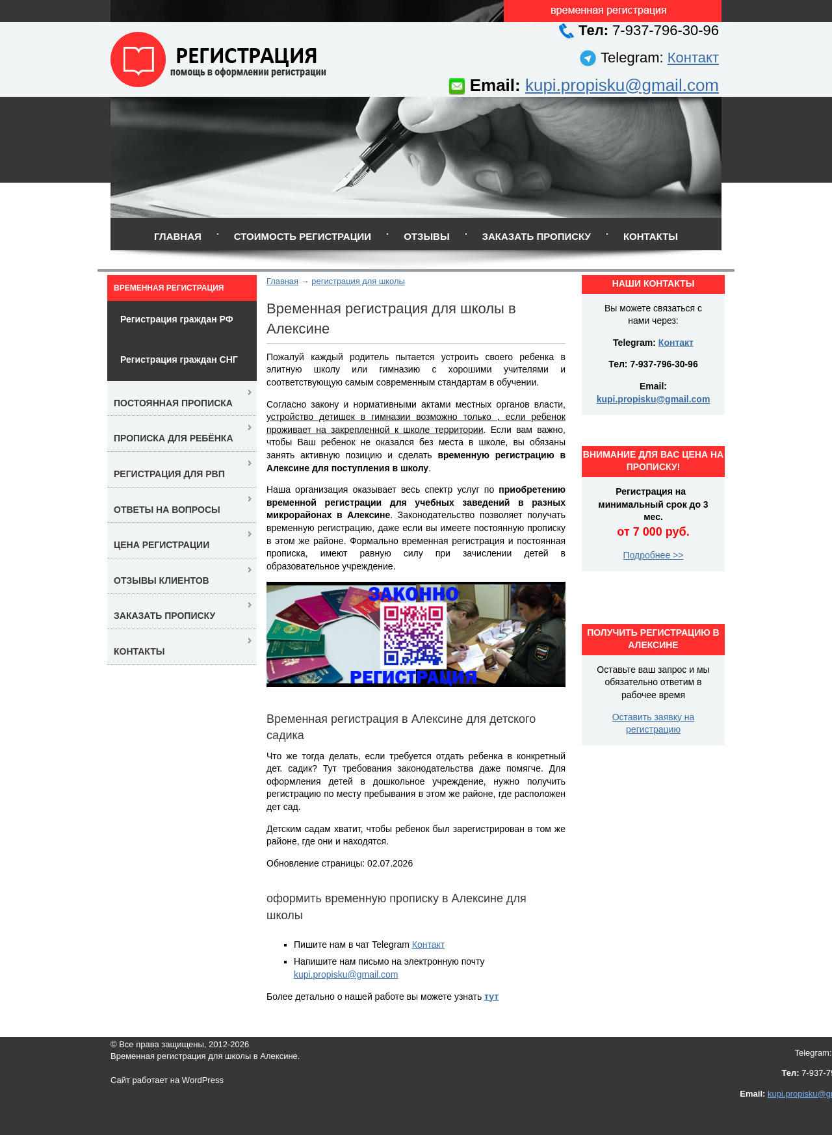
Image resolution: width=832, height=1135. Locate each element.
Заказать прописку (536, 236)
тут (491, 996)
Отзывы (426, 236)
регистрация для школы (357, 281)
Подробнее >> (653, 555)
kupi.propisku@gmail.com (622, 85)
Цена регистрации (161, 545)
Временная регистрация (169, 288)
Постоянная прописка (173, 403)
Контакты (650, 236)
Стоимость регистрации (302, 236)
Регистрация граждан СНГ (179, 359)
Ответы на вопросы (167, 509)
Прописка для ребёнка (173, 438)
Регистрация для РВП (169, 474)
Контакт (693, 57)
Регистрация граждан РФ (176, 319)
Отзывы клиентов (161, 580)
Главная (178, 236)
